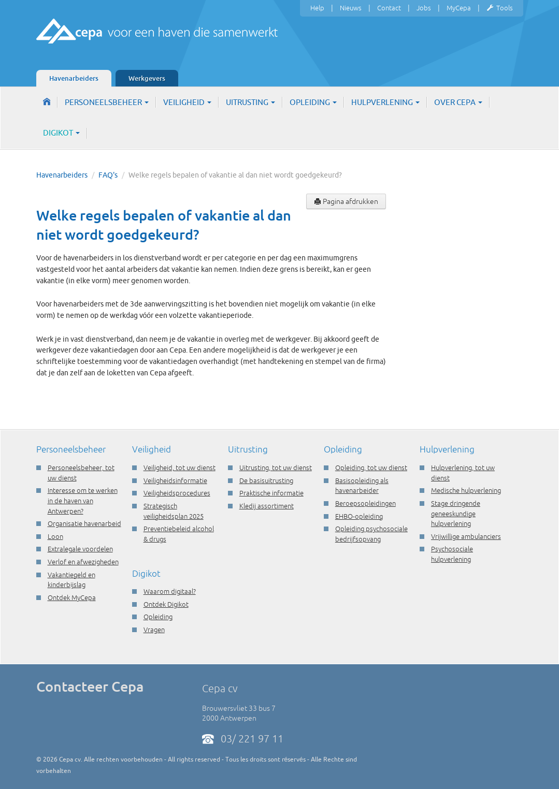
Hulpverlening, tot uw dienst (463, 472)
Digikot (61, 132)
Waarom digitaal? (170, 591)
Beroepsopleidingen (365, 503)
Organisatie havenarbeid (84, 523)
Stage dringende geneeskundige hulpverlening (455, 513)
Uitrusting (250, 102)
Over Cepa (458, 102)
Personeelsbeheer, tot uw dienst (81, 472)
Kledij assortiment (266, 505)
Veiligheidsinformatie (175, 480)
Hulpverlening (385, 102)
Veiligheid (187, 102)
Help (317, 7)
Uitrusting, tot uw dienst (275, 467)
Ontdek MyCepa (72, 597)
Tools (499, 8)
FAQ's (108, 175)
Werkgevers (146, 78)
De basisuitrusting (266, 480)
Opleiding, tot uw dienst (371, 467)
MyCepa (459, 7)
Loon (55, 536)
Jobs (424, 7)
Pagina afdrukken (346, 201)
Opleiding (313, 102)
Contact (389, 7)
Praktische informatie (271, 492)
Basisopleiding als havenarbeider (362, 485)
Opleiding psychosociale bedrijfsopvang (371, 534)
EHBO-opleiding (359, 516)
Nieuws (351, 7)
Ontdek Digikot (166, 604)
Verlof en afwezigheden (83, 561)
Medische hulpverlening (466, 490)
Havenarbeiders (73, 78)
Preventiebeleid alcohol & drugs (179, 534)
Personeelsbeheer (107, 102)
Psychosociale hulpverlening (452, 554)
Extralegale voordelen (80, 548)
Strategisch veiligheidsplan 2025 (174, 511)
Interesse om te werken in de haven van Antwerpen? (83, 500)
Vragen (154, 629)
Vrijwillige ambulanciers (466, 536)
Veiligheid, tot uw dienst (180, 467)
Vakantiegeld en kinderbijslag (71, 580)
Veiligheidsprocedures (177, 492)
